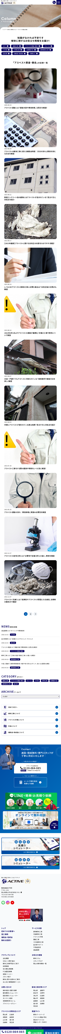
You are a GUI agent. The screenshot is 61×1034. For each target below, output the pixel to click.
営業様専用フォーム (9, 1001)
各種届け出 (54, 681)
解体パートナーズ (38, 1014)
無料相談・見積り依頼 (10, 990)
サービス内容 (37, 928)
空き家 (16, 684)
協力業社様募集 (8, 969)
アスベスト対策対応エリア (11, 1011)
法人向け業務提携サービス (11, 982)
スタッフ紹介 (7, 977)
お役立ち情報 (37, 955)
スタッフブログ (37, 961)
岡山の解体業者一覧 (40, 963)
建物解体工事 (7, 684)
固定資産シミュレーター (10, 995)
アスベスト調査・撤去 (17, 681)
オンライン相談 (7, 998)
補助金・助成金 (7, 937)
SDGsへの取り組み (9, 961)
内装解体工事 (37, 934)
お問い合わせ (6, 987)
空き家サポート (38, 945)
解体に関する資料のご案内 (11, 979)
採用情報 (6, 966)
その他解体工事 (38, 942)
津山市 (35, 995)
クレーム (29, 681)
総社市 (35, 993)
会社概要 (6, 958)
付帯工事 (44, 681)
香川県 (35, 1003)
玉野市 (42, 993)
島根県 (35, 1001)
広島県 (42, 995)
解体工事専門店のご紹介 (11, 963)
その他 (37, 681)
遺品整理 (36, 950)
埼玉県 (35, 1006)
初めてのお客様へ (8, 931)
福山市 (35, 998)
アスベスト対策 (38, 937)
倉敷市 (42, 990)
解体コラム (36, 958)
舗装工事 (5, 681)
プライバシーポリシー (10, 1003)
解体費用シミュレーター (10, 993)
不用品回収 (37, 947)
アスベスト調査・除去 (40, 1017)
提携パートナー (8, 974)
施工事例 (4, 934)
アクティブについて (8, 955)
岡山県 (35, 990)
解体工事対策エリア (39, 987)
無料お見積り (6, 940)
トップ (3, 928)
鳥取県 (42, 998)
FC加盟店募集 (7, 971)
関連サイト (36, 1011)
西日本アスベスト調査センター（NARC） (40, 1021)
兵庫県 (42, 1003)
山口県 (42, 1001)
